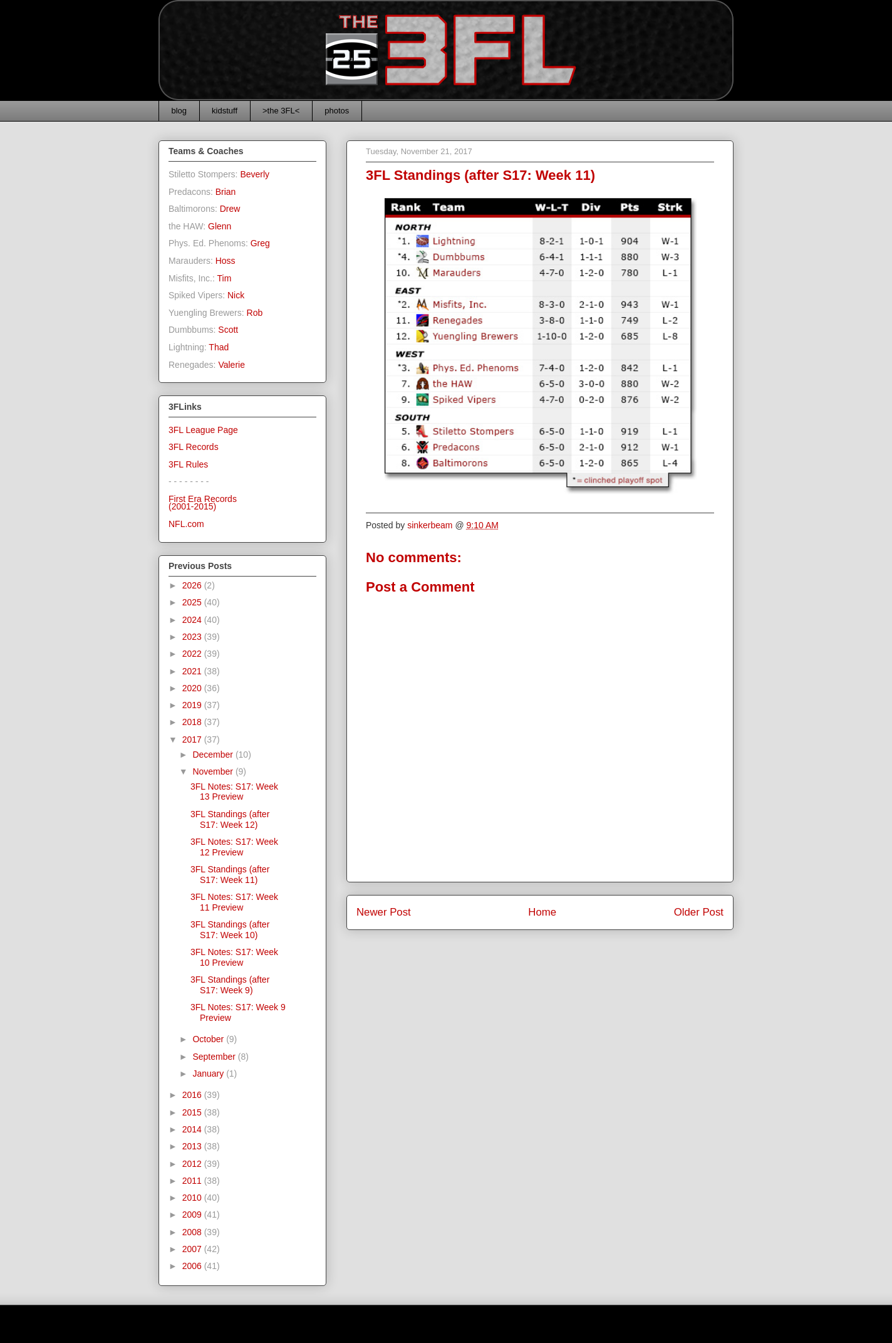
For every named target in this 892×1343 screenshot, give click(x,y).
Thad (219, 347)
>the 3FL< (280, 110)
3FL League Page (203, 430)
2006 (193, 1266)
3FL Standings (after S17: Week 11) (229, 874)
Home (542, 912)
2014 (193, 1129)
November (213, 771)
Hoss (225, 261)
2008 (193, 1232)
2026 (193, 585)
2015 (193, 1112)
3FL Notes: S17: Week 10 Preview (234, 957)
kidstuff (224, 110)
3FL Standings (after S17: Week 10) (229, 929)
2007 (193, 1249)
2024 (193, 620)
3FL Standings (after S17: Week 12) (229, 819)
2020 (193, 688)
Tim (224, 278)
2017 (193, 739)
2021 (193, 671)
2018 (193, 722)
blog (179, 110)
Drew (230, 209)
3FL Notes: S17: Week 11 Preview (234, 902)
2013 (193, 1146)
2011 (193, 1181)
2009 (193, 1215)
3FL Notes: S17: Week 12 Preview (234, 847)
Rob (255, 313)
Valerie (231, 365)
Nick (235, 295)
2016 (193, 1095)
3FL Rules (188, 464)
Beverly (254, 174)
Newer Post (383, 912)
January (209, 1074)
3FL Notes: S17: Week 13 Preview (234, 791)
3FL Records (194, 447)
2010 (193, 1198)
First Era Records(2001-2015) (203, 503)
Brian (225, 192)
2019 (193, 705)
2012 (193, 1164)
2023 (193, 637)
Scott (228, 330)
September (214, 1057)
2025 (193, 602)
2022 (193, 654)
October (209, 1039)
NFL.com (186, 524)
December (213, 755)
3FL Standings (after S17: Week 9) (229, 985)
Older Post (698, 912)
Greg (260, 243)
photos (336, 110)
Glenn (219, 226)
